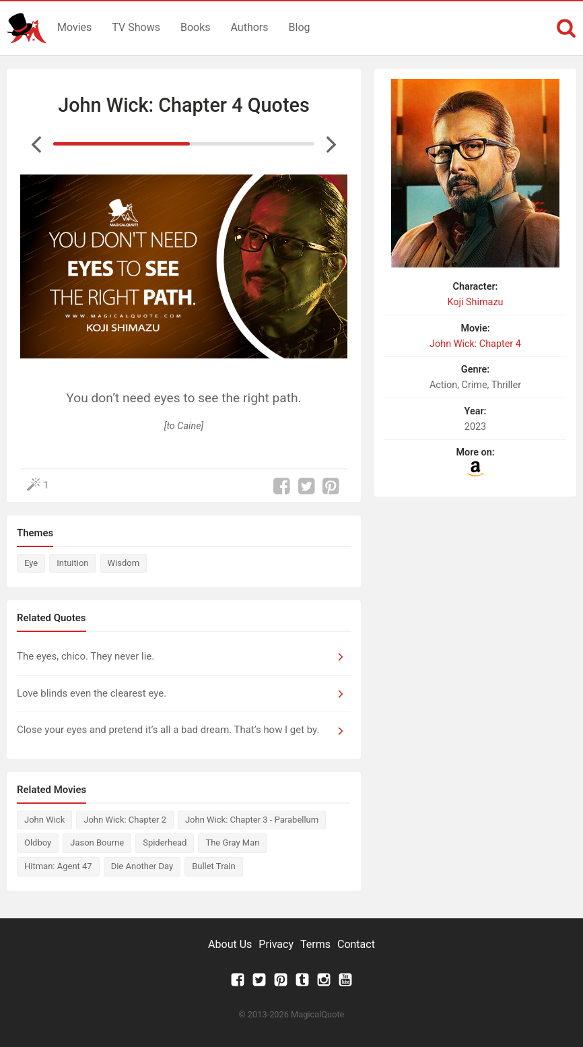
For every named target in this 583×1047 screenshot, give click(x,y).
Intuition (72, 563)
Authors (250, 27)
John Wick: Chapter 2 (124, 820)
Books (195, 27)
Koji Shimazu (475, 302)
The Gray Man (232, 842)
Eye (31, 563)
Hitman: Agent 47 (58, 866)
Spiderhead (164, 842)
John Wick (44, 820)
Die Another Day (142, 866)
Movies (74, 27)
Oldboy (37, 842)
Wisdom (124, 563)
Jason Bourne (97, 842)
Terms (315, 944)
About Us (230, 944)
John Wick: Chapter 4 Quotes (183, 105)
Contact (356, 944)
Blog (299, 27)
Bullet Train (214, 866)
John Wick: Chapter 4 (475, 344)
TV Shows (136, 27)
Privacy (276, 944)
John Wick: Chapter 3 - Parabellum (251, 820)
